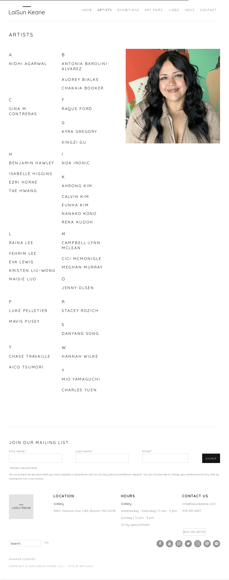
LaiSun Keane (27, 10)
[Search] (25, 543)
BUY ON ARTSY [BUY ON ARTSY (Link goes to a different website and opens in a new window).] (194, 532)
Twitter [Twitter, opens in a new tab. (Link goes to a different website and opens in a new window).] (188, 543)
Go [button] (47, 542)
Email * (147, 451)
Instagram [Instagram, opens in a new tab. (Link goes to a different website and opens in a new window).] (178, 543)
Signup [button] (211, 458)
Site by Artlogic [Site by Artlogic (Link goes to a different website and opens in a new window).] (80, 566)
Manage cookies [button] (22, 559)
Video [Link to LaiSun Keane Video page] (173, 10)
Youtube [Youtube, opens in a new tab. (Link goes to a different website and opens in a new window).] (169, 543)
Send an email (207, 543)
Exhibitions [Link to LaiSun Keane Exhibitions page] (128, 10)
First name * (17, 451)
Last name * (84, 451)
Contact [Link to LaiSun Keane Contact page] (208, 10)
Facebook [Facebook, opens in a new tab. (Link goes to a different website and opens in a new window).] (160, 543)
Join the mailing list (216, 543)
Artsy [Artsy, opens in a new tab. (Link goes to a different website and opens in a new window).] (197, 543)
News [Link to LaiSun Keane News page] (190, 10)
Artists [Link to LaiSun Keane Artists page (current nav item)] (105, 10)
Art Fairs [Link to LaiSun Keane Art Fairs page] (154, 10)
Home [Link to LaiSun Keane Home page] (87, 10)
